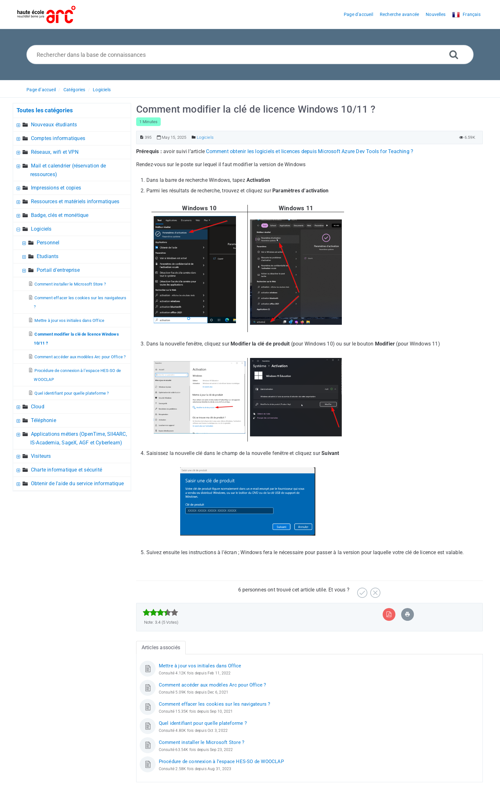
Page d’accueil (41, 89)
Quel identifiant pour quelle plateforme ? (71, 393)
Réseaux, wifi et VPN (54, 152)
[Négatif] (374, 590)
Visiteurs (41, 456)
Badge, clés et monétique (60, 215)
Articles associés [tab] (161, 647)
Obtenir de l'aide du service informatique (77, 483)
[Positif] (361, 590)
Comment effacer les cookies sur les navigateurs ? (214, 704)
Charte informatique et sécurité (66, 470)
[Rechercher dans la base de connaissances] (250, 54)
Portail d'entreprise (58, 270)
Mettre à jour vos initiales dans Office (69, 320)
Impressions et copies (56, 188)
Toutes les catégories (45, 110)
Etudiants (48, 256)
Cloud (37, 407)
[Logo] (46, 14)
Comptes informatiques (58, 138)
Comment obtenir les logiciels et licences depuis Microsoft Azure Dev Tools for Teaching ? (309, 151)
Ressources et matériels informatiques (75, 201)
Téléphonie (43, 420)
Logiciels (102, 89)
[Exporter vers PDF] (388, 614)
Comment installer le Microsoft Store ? (70, 284)
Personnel (48, 243)
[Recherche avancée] (453, 54)
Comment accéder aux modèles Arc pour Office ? (80, 356)
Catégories (74, 89)
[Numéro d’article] (142, 137)
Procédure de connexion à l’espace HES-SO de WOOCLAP (221, 761)
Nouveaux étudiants (54, 125)
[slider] (160, 612)
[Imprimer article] (407, 614)
